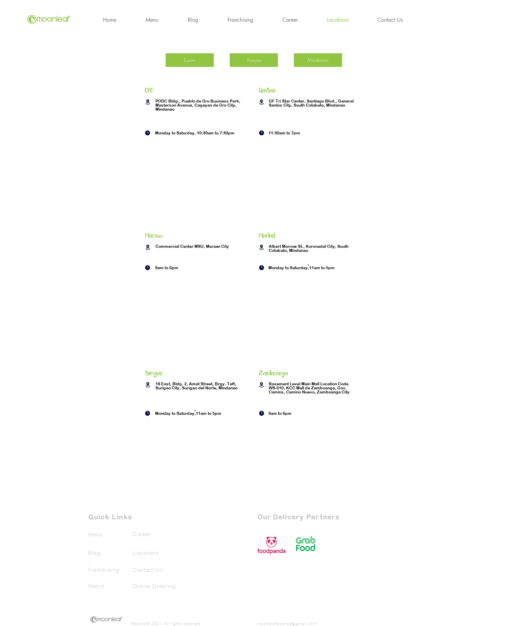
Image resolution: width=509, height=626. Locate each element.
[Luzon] (190, 60)
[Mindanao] (318, 60)
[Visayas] (254, 60)
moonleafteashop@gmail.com (286, 623)
